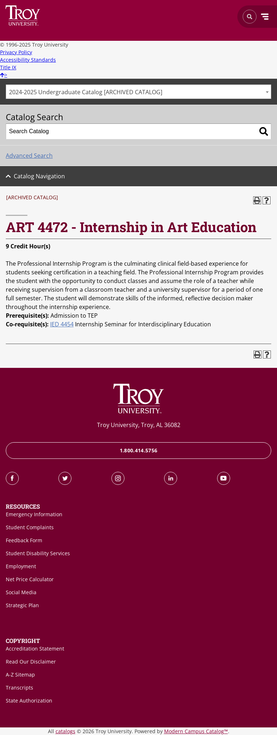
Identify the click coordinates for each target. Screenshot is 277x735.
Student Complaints (30, 527)
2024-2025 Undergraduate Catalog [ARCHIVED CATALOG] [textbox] (85, 92)
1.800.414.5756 (139, 450)
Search (22, 15)
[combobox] (138, 91)
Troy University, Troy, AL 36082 (138, 425)
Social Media (21, 592)
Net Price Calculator (30, 579)
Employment (21, 566)
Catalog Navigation (39, 176)
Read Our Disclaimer (31, 661)
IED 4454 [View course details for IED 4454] (62, 324)
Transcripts (19, 687)
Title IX (8, 67)
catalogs (65, 731)
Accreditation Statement (35, 648)
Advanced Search (29, 156)
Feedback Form (24, 540)
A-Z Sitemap (20, 674)
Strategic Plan (22, 605)
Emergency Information (34, 514)
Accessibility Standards (28, 59)
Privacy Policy (16, 52)
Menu (265, 16)
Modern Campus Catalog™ (196, 731)
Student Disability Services (38, 553)
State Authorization (29, 700)
